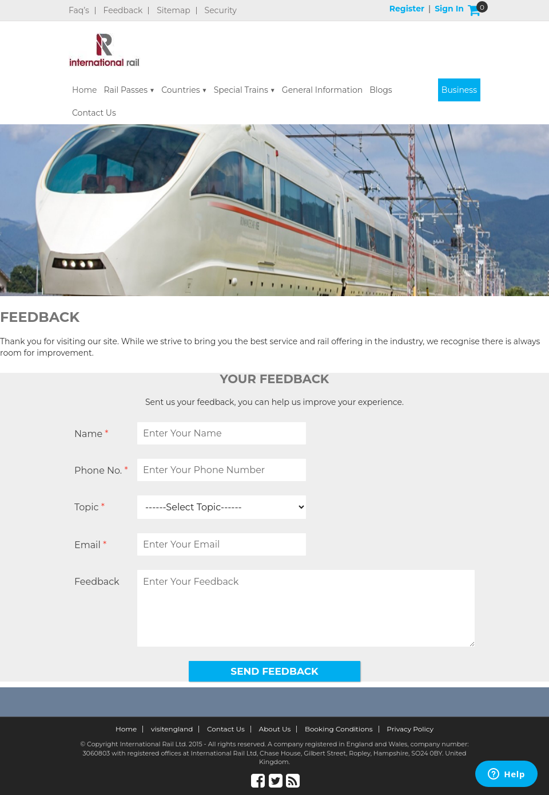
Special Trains (241, 90)
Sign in (449, 8)
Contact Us (94, 113)
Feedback (123, 10)
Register (406, 8)
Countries (180, 90)
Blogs (380, 90)
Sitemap (173, 10)
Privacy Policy (410, 729)
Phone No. (101, 470)
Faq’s (79, 10)
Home (84, 90)
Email (90, 545)
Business (459, 90)
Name (91, 433)
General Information (322, 90)
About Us (275, 729)
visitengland (172, 729)
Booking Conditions (339, 729)
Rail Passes (126, 90)
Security (221, 10)
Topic (89, 507)
